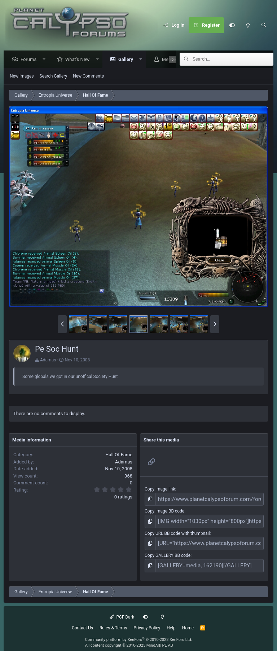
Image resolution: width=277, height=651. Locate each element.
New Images (22, 76)
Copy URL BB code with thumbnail (177, 530)
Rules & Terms (113, 621)
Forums (30, 59)
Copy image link (160, 489)
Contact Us (82, 621)
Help (171, 621)
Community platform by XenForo (138, 632)
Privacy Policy (146, 621)
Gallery (127, 59)
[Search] (264, 25)
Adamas (48, 360)
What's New (79, 59)
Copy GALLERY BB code (167, 550)
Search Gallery (53, 76)
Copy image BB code (164, 510)
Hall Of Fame (118, 455)
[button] (46, 60)
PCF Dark (122, 610)
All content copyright (129, 639)
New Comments (88, 76)
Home (188, 621)
